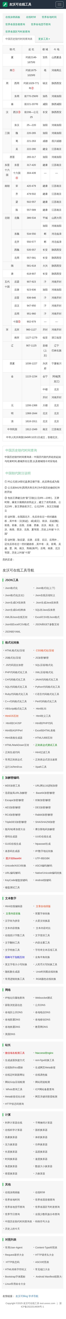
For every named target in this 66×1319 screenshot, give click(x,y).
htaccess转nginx (44, 1053)
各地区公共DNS (14, 1012)
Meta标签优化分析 (15, 1096)
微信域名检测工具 (15, 1053)
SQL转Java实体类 (45, 609)
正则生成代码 (12, 752)
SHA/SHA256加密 (45, 822)
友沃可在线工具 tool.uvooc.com (39, 1303)
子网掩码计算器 (43, 1122)
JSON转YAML (12, 631)
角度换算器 (11, 1166)
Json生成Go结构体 (15, 609)
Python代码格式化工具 (47, 686)
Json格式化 (11, 588)
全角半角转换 (42, 957)
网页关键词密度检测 (46, 1096)
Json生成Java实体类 (46, 602)
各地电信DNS (42, 1012)
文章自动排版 (43, 906)
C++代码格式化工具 (16, 701)
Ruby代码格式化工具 (16, 694)
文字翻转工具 (12, 942)
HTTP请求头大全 (44, 1254)
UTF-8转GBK (42, 858)
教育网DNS (41, 1026)
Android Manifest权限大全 (49, 1276)
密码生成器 (11, 836)
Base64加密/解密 (45, 792)
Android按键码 (43, 880)
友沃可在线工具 (17, 4)
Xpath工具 (41, 766)
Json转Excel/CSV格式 (17, 624)
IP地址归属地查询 (15, 997)
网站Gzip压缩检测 (15, 1082)
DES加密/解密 (43, 807)
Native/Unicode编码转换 (48, 872)
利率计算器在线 (13, 1122)
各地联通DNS (12, 1019)
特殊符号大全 (42, 1221)
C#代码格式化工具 (15, 679)
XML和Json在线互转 (16, 617)
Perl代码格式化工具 (46, 701)
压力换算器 (11, 1144)
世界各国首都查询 (15, 24)
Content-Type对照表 (46, 1247)
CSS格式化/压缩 (44, 650)
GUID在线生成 (13, 843)
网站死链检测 (42, 1082)
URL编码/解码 (12, 872)
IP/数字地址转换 (44, 851)
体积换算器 (41, 1137)
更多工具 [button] (44, 38)
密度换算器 (11, 1173)
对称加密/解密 (43, 800)
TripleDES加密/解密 (16, 822)
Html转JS (40, 708)
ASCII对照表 (42, 1262)
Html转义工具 (43, 715)
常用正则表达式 (13, 759)
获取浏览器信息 (13, 1005)
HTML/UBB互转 (44, 737)
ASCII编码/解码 (43, 865)
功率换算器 (41, 1144)
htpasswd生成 (42, 843)
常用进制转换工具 (15, 979)
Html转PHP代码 (44, 723)
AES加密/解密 (12, 807)
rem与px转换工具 (44, 1060)
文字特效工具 (12, 949)
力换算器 (40, 1173)
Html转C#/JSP (13, 723)
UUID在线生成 (43, 836)
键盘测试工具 (12, 887)
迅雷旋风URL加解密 (16, 792)
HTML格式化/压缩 (15, 650)
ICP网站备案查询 (44, 1089)
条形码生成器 (12, 851)
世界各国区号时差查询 (17, 31)
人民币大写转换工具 (46, 964)
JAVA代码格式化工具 (46, 679)
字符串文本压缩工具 (46, 949)
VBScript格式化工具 (16, 708)
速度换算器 (41, 1159)
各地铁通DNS (12, 1026)
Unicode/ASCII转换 (15, 865)
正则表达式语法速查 (46, 759)
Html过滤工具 (42, 752)
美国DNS (10, 1034)
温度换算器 (41, 1151)
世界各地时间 (49, 17)
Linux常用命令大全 (15, 1283)
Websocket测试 (43, 997)
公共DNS (40, 1005)
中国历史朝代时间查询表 (18, 38)
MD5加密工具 (12, 785)
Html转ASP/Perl (14, 730)
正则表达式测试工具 (46, 745)
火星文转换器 (42, 920)
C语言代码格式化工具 (47, 694)
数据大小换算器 (43, 1166)
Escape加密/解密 (14, 800)
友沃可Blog (22, 1296)
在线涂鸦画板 (12, 17)
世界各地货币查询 (41, 24)
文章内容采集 (12, 913)
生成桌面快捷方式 (15, 1060)
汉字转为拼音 (12, 920)
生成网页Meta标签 (45, 1067)
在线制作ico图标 (14, 1067)
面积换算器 (41, 1129)
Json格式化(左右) (14, 595)
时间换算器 (11, 1159)
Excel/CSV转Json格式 (47, 617)
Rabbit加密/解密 (44, 814)
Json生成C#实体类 (15, 602)
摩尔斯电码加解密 (45, 829)
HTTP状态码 (12, 1262)
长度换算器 (11, 1151)
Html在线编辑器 (13, 906)
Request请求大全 (14, 1254)
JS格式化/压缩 (13, 657)
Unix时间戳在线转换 (46, 971)
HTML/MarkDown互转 (17, 745)
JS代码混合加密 (14, 665)
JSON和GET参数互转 (47, 624)
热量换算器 (11, 1137)
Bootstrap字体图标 (15, 1276)
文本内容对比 (43, 928)
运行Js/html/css (13, 766)
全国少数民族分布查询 (47, 1214)
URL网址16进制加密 (46, 785)
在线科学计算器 (13, 1129)
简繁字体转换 (42, 913)
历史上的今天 (12, 1228)
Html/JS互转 (12, 715)
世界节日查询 (12, 1214)
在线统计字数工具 (15, 935)
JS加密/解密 (41, 657)
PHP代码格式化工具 (16, 672)
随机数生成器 (12, 971)
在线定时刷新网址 (15, 1074)
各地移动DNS (42, 1019)
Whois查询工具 (13, 1089)
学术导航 (33, 1296)
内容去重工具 (42, 942)
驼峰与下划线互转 (15, 957)
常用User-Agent (13, 1247)
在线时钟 (31, 17)
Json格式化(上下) (45, 588)
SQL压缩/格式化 (44, 665)
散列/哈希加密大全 (15, 829)
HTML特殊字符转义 (15, 1269)
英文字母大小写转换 (16, 964)
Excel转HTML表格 (45, 730)
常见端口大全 (42, 1269)
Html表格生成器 (13, 737)
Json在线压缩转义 (45, 595)
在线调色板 (41, 1074)
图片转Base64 (13, 858)
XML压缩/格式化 (44, 672)
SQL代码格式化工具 (16, 686)
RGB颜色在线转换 (45, 979)
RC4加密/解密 (12, 814)
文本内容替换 (12, 928)
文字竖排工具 (42, 935)
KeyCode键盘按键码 (16, 880)
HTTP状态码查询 (14, 1103)
